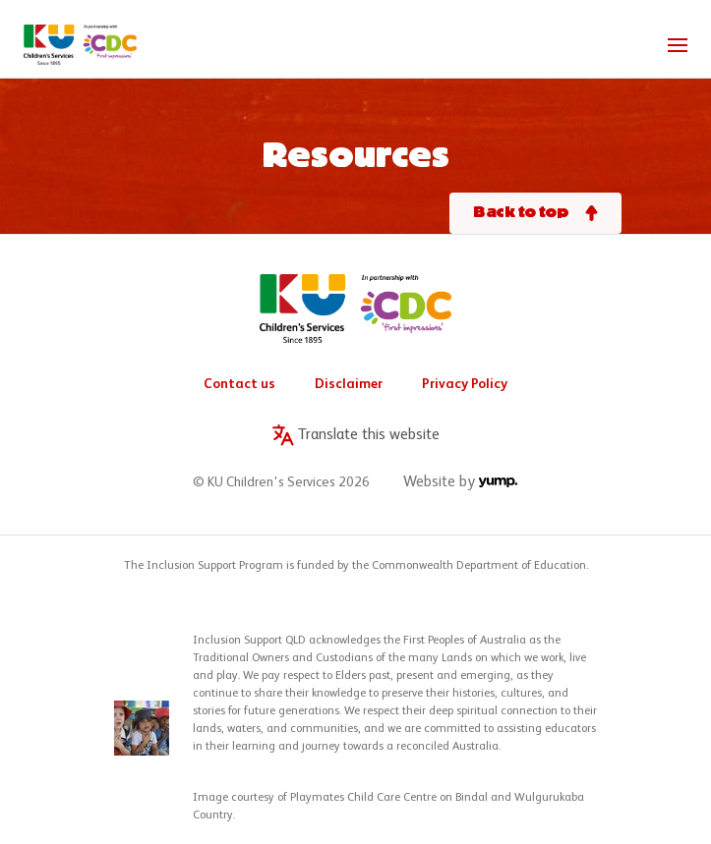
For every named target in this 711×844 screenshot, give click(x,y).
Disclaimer (349, 384)
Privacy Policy (464, 384)
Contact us (239, 384)
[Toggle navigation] (677, 45)
